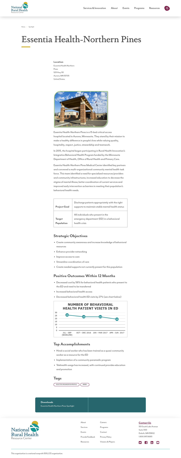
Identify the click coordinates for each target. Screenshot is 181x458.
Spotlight (31, 27)
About (114, 8)
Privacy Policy (105, 437)
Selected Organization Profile (66, 384)
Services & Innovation (94, 8)
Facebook (146, 442)
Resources (154, 8)
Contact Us (145, 422)
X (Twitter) (140, 442)
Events (126, 8)
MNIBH (85, 384)
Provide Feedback (88, 437)
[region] (90, 214)
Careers (103, 422)
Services (84, 427)
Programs (139, 8)
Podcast (163, 442)
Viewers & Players (107, 442)
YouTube (157, 442)
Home (23, 27)
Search (167, 8)
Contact (103, 432)
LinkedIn (152, 442)
